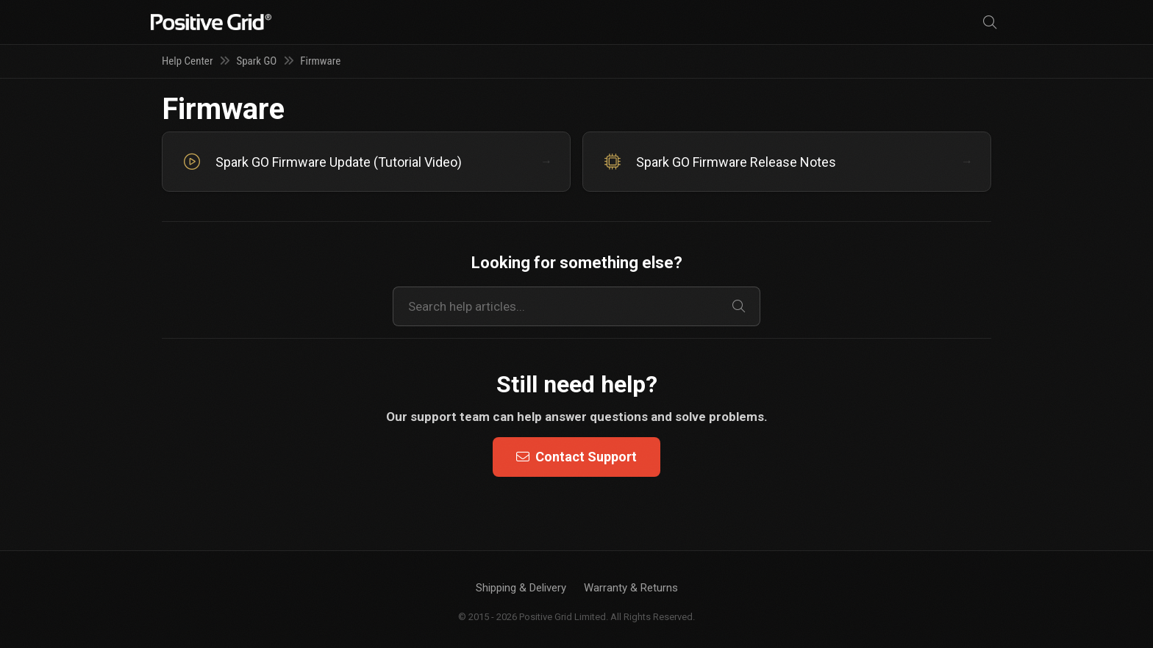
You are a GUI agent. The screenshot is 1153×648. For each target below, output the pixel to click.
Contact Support (576, 456)
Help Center (187, 61)
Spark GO (256, 61)
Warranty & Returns (631, 587)
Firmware (320, 61)
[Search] (989, 22)
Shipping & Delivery (521, 587)
